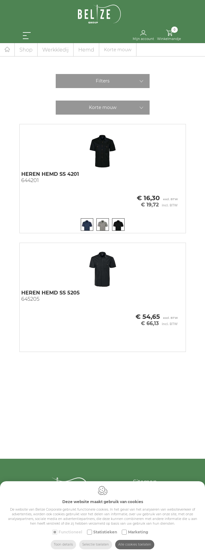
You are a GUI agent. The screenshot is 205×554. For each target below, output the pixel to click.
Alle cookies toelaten (134, 544)
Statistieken (105, 532)
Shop (26, 50)
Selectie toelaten (95, 544)
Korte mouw (102, 107)
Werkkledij (55, 50)
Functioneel (70, 532)
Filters (103, 81)
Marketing (138, 532)
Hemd (86, 50)
